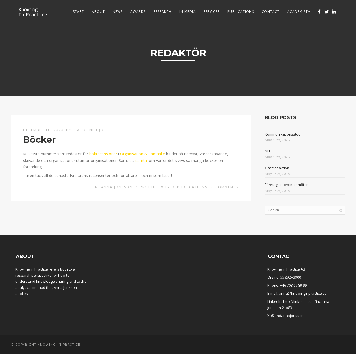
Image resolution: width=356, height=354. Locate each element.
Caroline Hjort (91, 129)
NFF (268, 150)
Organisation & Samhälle (142, 153)
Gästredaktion (277, 167)
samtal (141, 160)
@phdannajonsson (287, 315)
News (118, 11)
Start (78, 11)
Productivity (155, 187)
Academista (298, 11)
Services (211, 11)
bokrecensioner (103, 153)
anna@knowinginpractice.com (304, 293)
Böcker (39, 139)
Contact (271, 11)
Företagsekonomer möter (286, 184)
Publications (240, 11)
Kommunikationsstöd (283, 134)
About (98, 11)
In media (187, 11)
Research (163, 11)
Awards (138, 11)
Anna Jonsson (117, 187)
